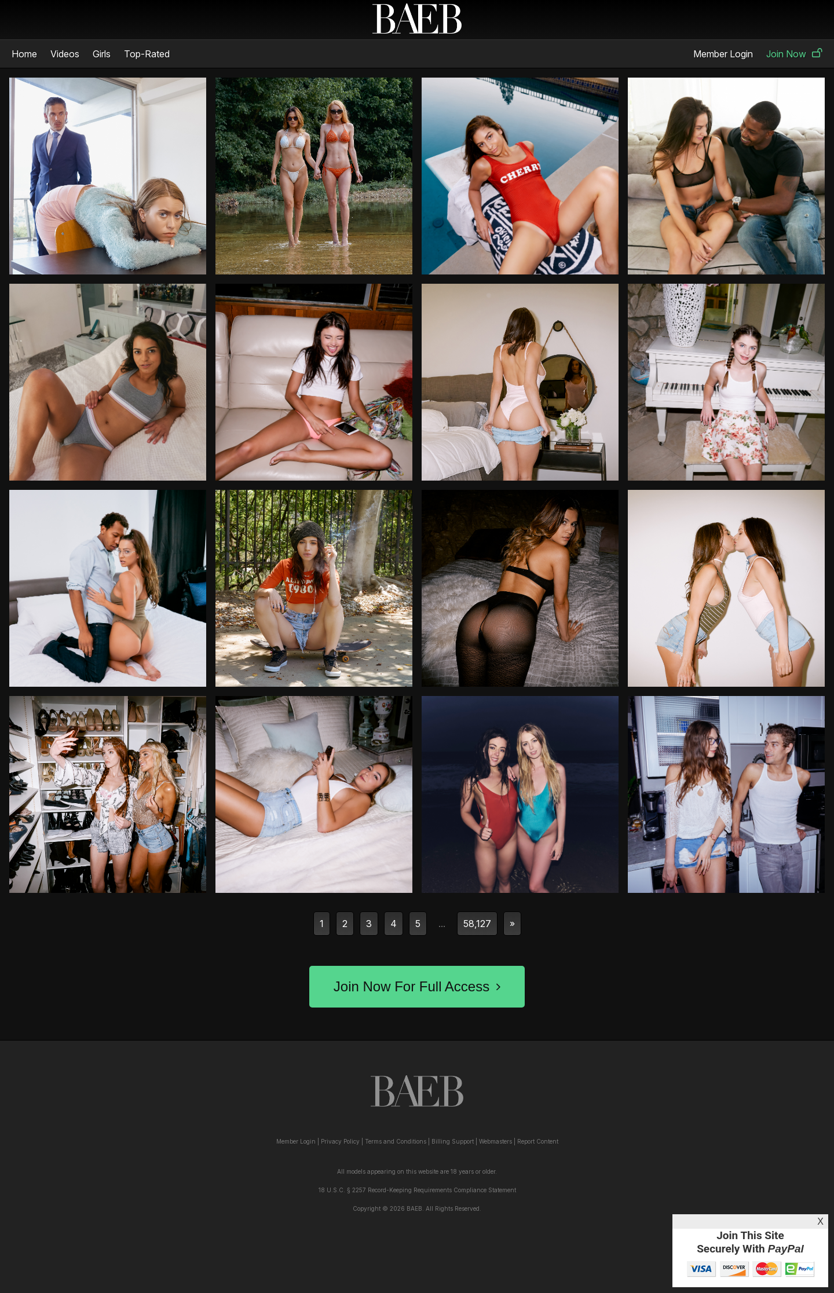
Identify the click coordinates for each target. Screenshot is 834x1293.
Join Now (794, 54)
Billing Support (452, 1141)
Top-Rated (147, 54)
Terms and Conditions (395, 1141)
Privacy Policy (340, 1141)
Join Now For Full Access (417, 986)
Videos (64, 54)
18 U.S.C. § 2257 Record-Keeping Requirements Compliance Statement (417, 1189)
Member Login (723, 54)
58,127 (477, 923)
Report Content (537, 1141)
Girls (102, 54)
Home (24, 54)
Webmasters (495, 1141)
